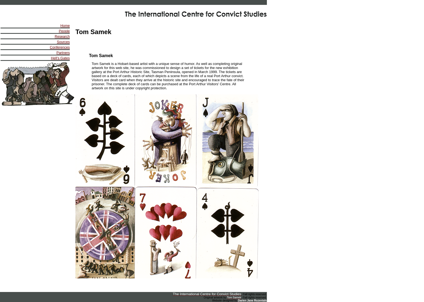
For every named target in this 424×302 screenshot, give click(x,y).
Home (65, 26)
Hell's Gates (60, 58)
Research (62, 36)
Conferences (60, 47)
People (64, 31)
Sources (63, 42)
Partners (63, 53)
